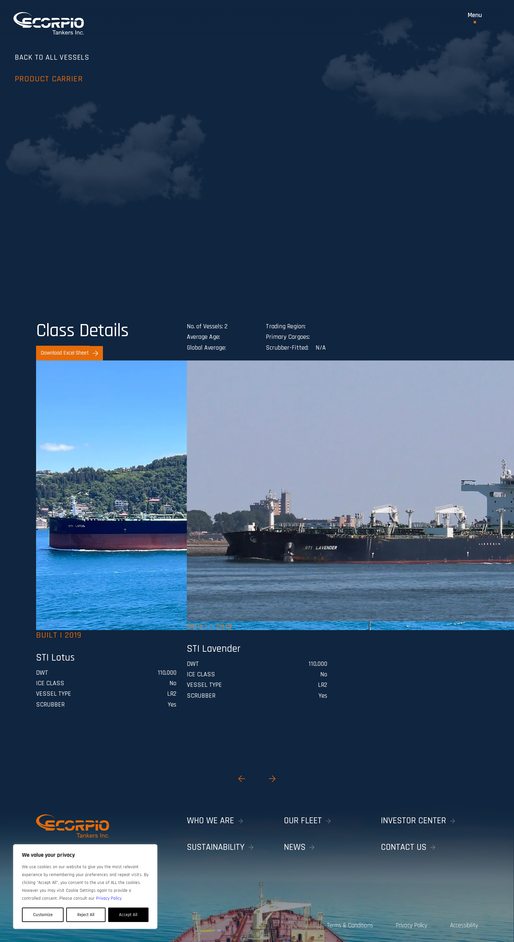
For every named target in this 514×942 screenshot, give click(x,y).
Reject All (85, 915)
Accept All (128, 915)
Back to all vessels (78, 66)
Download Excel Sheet (69, 353)
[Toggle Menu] (475, 17)
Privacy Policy (404, 924)
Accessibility (464, 924)
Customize (43, 915)
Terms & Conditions (336, 924)
